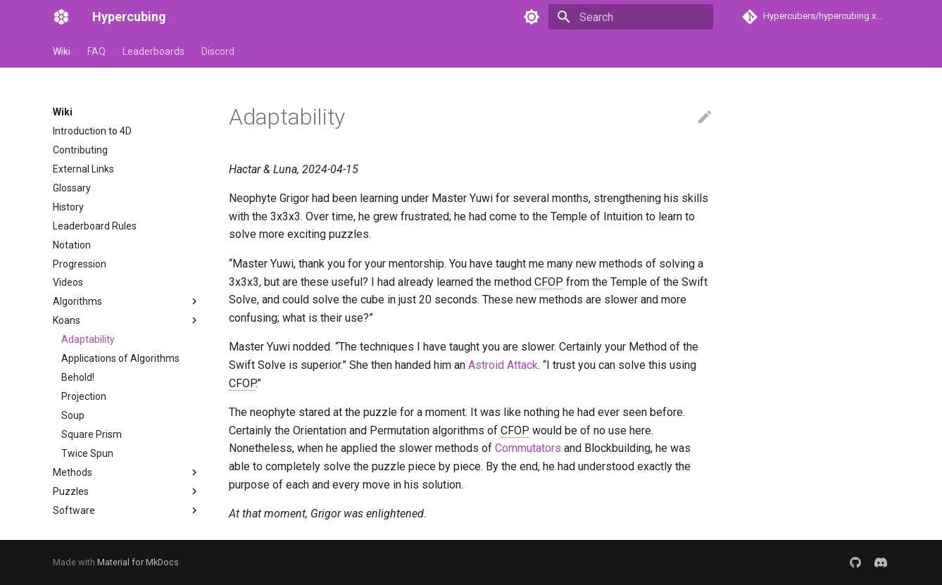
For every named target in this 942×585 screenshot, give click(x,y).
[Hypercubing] (61, 17)
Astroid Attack (503, 365)
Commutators (528, 448)
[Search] (630, 17)
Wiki (61, 51)
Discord (217, 51)
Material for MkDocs (138, 562)
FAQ (96, 51)
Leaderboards (153, 51)
